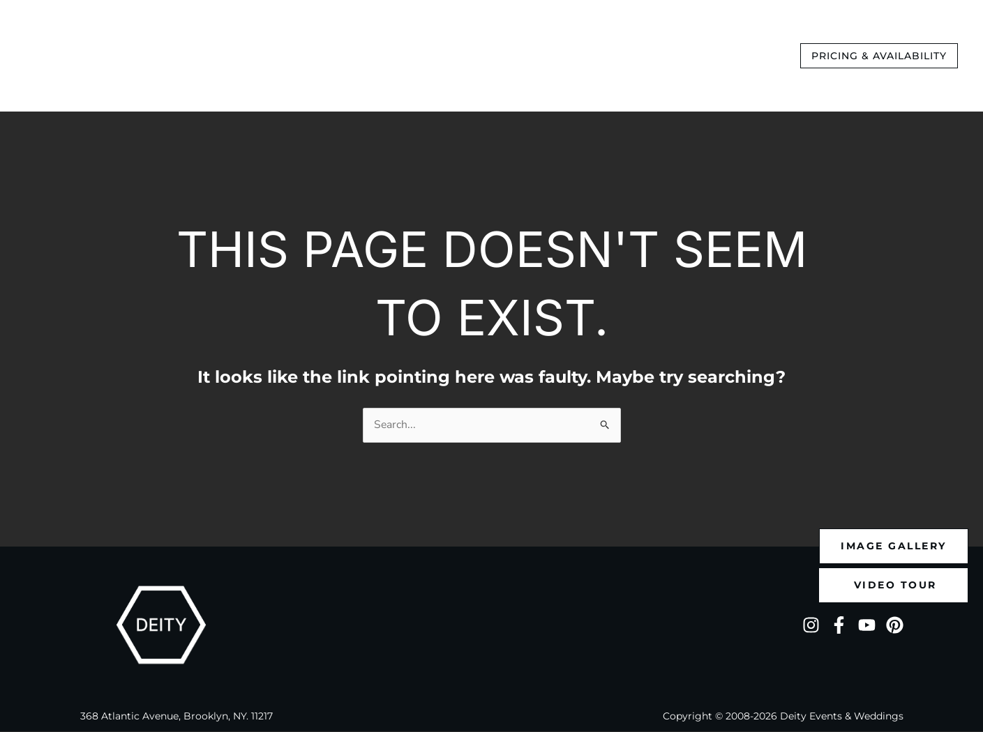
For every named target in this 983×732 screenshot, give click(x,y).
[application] (436, 56)
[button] (879, 55)
